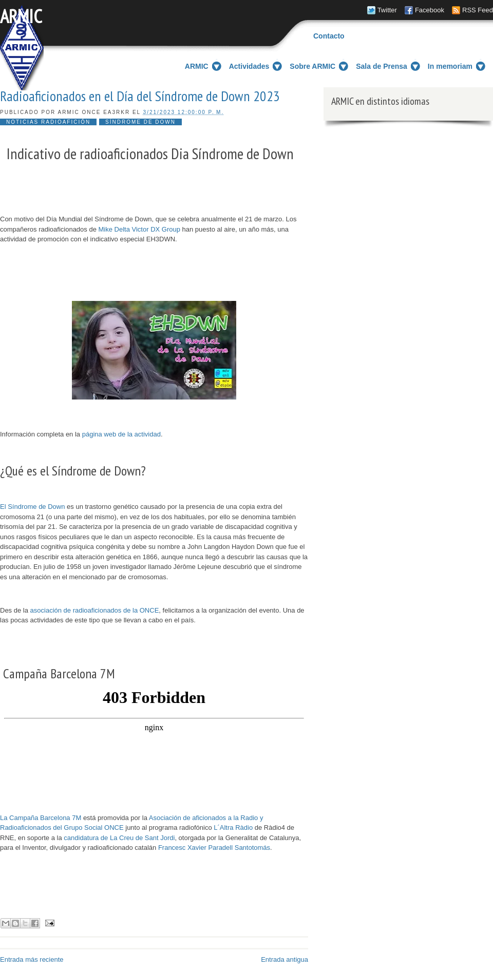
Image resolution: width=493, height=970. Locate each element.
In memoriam (450, 66)
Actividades (249, 66)
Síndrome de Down (140, 122)
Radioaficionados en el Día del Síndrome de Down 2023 (140, 96)
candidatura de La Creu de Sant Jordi (119, 838)
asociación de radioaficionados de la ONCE (94, 610)
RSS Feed (477, 10)
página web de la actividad (121, 434)
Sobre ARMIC (312, 66)
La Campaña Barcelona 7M (40, 818)
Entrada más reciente (32, 959)
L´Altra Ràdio (233, 827)
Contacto (329, 36)
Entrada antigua (284, 959)
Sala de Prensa (381, 66)
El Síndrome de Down (32, 506)
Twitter (387, 10)
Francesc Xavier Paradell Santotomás (214, 847)
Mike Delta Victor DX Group (139, 229)
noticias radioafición (48, 122)
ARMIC (21, 16)
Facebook (429, 10)
